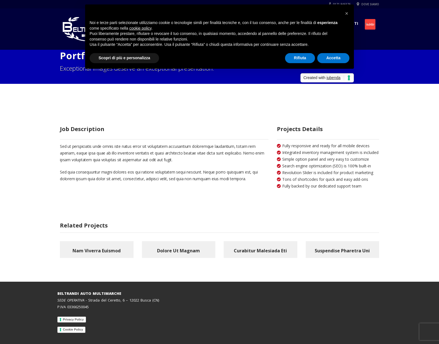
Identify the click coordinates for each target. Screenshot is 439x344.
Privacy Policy (73, 319)
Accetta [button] (333, 58)
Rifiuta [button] (300, 58)
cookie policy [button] (140, 28)
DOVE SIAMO (368, 4)
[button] (346, 13)
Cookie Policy (73, 329)
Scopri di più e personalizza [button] (124, 58)
